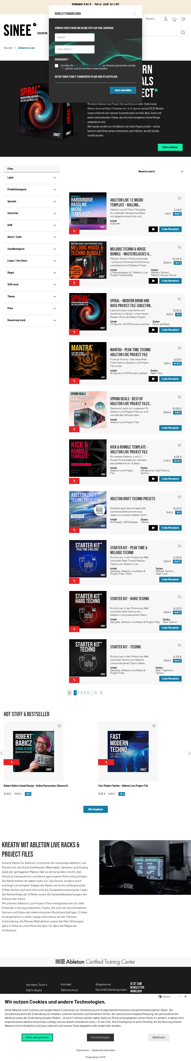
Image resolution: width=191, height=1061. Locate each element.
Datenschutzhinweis (103, 1050)
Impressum (82, 1050)
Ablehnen (158, 1037)
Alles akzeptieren (37, 1037)
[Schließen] (185, 996)
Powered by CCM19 (95, 1057)
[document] (95, 1016)
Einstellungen (100, 1037)
